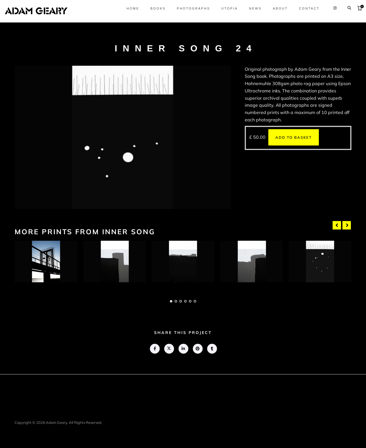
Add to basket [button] (293, 137)
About (275, 8)
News (250, 8)
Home (128, 8)
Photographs (188, 8)
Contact (304, 8)
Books (153, 8)
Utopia (224, 8)
